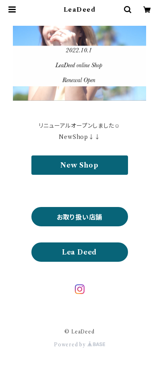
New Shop (79, 165)
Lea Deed (79, 252)
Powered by (79, 345)
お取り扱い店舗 (80, 217)
